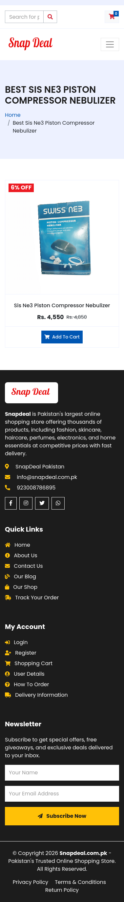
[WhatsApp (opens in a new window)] (58, 503)
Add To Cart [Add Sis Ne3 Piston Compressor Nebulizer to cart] (61, 337)
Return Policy (62, 890)
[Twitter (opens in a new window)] (42, 503)
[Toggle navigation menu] (110, 44)
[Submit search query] (50, 17)
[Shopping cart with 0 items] (112, 17)
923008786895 (36, 487)
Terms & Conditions (80, 882)
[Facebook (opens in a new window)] (11, 503)
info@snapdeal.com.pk (47, 477)
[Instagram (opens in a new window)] (25, 503)
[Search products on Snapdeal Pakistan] (24, 17)
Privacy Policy (30, 882)
